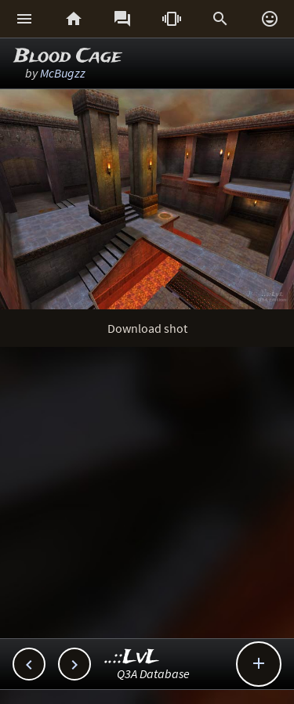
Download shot (147, 328)
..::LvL (132, 657)
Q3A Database (153, 673)
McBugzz (62, 73)
